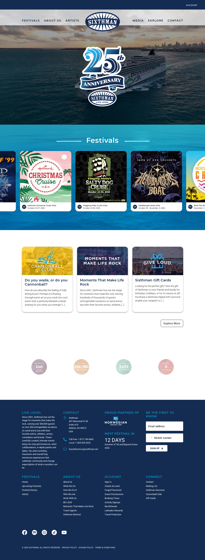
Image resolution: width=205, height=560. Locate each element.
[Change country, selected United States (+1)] (149, 438)
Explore (155, 20)
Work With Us (70, 498)
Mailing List (151, 486)
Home (25, 481)
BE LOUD (67, 502)
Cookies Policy (85, 547)
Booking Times (112, 498)
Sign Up (156, 448)
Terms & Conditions (104, 547)
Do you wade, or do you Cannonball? (46, 282)
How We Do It (70, 490)
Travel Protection (113, 514)
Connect (154, 477)
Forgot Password (113, 490)
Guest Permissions (114, 494)
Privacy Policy (69, 547)
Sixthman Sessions (155, 490)
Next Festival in (120, 434)
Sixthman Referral (72, 514)
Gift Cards (151, 498)
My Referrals (111, 506)
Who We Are (69, 494)
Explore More (172, 323)
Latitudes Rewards (114, 510)
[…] (63, 304)
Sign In (108, 481)
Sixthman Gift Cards (153, 280)
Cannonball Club (154, 494)
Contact (175, 20)
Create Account (112, 486)
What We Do (69, 486)
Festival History (29, 490)
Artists (72, 20)
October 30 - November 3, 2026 (180, 208)
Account (191, 5)
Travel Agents (70, 510)
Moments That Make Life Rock (102, 282)
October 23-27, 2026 (64, 208)
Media (138, 20)
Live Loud (31, 413)
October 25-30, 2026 (119, 208)
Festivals (31, 20)
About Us (52, 20)
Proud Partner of (122, 413)
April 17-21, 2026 (7, 208)
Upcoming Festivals (31, 486)
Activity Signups (112, 502)
